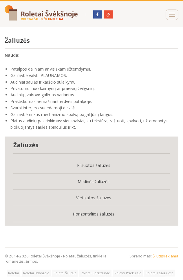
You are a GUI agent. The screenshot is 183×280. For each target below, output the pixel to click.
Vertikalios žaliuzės (93, 197)
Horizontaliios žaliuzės (93, 214)
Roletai (13, 273)
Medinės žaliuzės (93, 181)
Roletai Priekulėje (127, 273)
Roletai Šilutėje (65, 273)
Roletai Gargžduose (95, 273)
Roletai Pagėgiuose (159, 273)
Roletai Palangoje (36, 273)
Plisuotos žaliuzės (93, 165)
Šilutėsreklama (165, 256)
